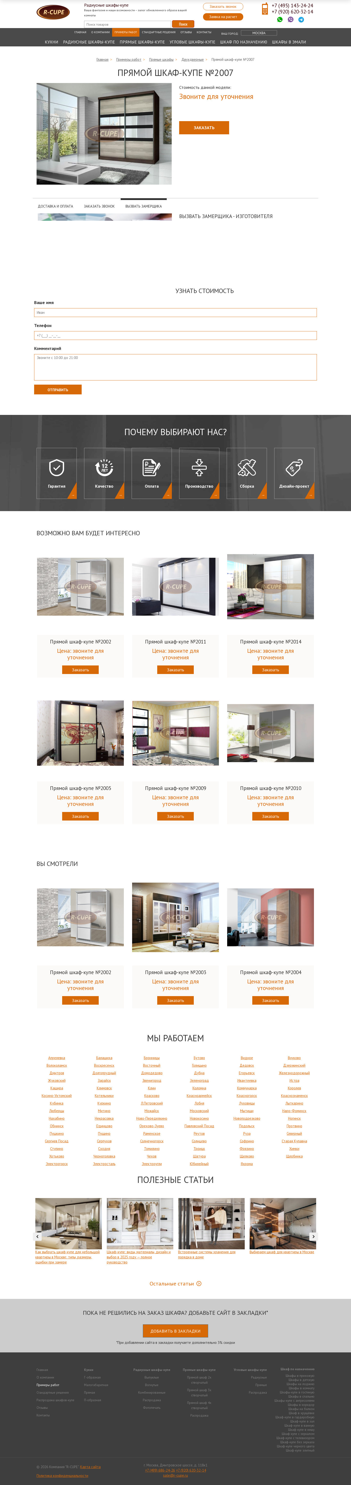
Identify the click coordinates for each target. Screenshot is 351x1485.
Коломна (199, 1088)
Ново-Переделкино (151, 1118)
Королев (294, 1088)
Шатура (199, 1156)
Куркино (104, 1103)
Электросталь (104, 1163)
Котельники (104, 1095)
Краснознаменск (294, 1095)
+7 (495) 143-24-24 (292, 5)
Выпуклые (152, 1377)
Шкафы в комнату (301, 1388)
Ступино (56, 1148)
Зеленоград (199, 1080)
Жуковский (57, 1080)
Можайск (152, 1110)
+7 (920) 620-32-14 (292, 12)
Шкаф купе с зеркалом (298, 1434)
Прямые (261, 1385)
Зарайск (104, 1080)
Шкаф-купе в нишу (301, 1429)
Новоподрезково (247, 1118)
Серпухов (104, 1141)
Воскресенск (104, 1065)
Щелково (247, 1156)
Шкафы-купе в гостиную (297, 1392)
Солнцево (199, 1141)
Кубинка (56, 1103)
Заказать (204, 127)
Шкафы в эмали (289, 42)
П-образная (92, 1400)
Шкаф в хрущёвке (301, 1413)
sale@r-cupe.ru (175, 1475)
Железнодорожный (294, 1073)
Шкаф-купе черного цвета (295, 1446)
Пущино (104, 1133)
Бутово (199, 1057)
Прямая (89, 1392)
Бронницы (152, 1057)
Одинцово (104, 1126)
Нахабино (57, 1118)
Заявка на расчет (223, 16)
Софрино (247, 1141)
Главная (80, 32)
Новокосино (199, 1118)
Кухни (51, 42)
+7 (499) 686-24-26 (160, 1470)
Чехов (151, 1156)
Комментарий (47, 348)
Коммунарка (247, 1088)
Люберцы (56, 1110)
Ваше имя (44, 302)
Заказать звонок (223, 6)
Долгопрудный (104, 1073)
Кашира (56, 1088)
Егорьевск (247, 1073)
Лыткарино (294, 1103)
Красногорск (247, 1095)
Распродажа (152, 1400)
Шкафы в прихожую (300, 1375)
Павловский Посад (199, 1126)
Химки (294, 1148)
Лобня (199, 1103)
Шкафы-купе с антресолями (294, 1400)
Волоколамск (57, 1065)
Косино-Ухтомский (57, 1095)
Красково (151, 1095)
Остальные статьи (172, 1283)
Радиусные (259, 1377)
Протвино (294, 1126)
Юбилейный (199, 1163)
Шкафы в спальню (301, 1396)
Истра (294, 1080)
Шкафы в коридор (301, 1404)
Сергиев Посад (56, 1141)
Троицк (199, 1148)
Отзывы (186, 32)
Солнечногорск (152, 1141)
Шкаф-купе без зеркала (297, 1442)
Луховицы (247, 1103)
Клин (152, 1088)
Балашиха (104, 1057)
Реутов (199, 1133)
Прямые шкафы (161, 59)
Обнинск (57, 1126)
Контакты (204, 32)
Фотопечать (151, 1407)
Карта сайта (90, 1466)
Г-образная (92, 1377)
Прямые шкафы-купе (142, 42)
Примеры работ (126, 32)
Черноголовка (104, 1156)
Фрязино (247, 1148)
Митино (104, 1110)
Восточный (151, 1065)
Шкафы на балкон (301, 1409)
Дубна (199, 1073)
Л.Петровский (152, 1103)
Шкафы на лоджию (300, 1384)
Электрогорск (57, 1163)
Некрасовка (104, 1118)
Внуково (294, 1057)
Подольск (246, 1126)
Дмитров (56, 1073)
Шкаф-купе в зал (302, 1421)
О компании (100, 32)
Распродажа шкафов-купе (55, 1400)
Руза (247, 1133)
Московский (199, 1110)
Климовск (104, 1088)
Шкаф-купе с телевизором (295, 1438)
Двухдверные (192, 59)
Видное (247, 1057)
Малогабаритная (96, 1385)
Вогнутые (151, 1385)
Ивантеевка (246, 1080)
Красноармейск (199, 1095)
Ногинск (294, 1118)
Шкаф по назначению (243, 42)
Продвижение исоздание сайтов (302, 1466)
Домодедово (152, 1073)
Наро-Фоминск (294, 1110)
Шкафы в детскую (301, 1380)
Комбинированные (152, 1392)
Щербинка (294, 1156)
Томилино (152, 1148)
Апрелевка (56, 1057)
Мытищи (247, 1110)
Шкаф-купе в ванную (299, 1425)
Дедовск (247, 1065)
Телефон (42, 325)
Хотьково (56, 1156)
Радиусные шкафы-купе (89, 42)
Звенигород (151, 1080)
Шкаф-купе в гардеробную (294, 1417)
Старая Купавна (294, 1141)
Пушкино (57, 1133)
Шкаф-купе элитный (300, 1450)
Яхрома (247, 1163)
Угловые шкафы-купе (192, 42)
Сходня (104, 1148)
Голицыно (199, 1065)
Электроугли (152, 1163)
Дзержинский (294, 1065)
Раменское (151, 1133)
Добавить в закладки (175, 1331)
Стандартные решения (159, 32)
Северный (294, 1133)
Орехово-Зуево (151, 1126)
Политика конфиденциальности (62, 1475)
